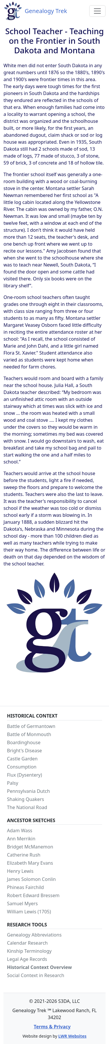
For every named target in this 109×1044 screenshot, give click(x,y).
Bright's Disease (24, 750)
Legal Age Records (27, 959)
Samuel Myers (22, 903)
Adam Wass (19, 830)
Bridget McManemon (30, 847)
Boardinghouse (23, 742)
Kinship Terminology (29, 951)
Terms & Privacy (52, 1026)
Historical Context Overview (39, 967)
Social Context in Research (35, 975)
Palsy (12, 783)
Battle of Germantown (31, 726)
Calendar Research (27, 943)
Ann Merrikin (21, 838)
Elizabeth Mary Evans (30, 863)
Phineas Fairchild (25, 887)
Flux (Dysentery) (24, 775)
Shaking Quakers (25, 799)
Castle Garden (22, 758)
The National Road (27, 807)
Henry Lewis (20, 871)
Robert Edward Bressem (33, 895)
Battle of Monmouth (29, 734)
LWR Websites (72, 1036)
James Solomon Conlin (31, 879)
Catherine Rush (23, 855)
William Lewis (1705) (29, 911)
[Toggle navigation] (97, 11)
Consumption (22, 767)
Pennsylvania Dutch (28, 791)
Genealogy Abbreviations (34, 935)
